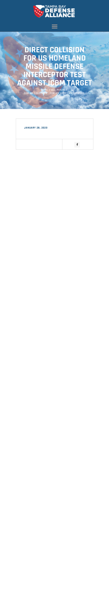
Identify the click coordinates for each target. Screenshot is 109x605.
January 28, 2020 (36, 128)
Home (44, 90)
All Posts (58, 90)
